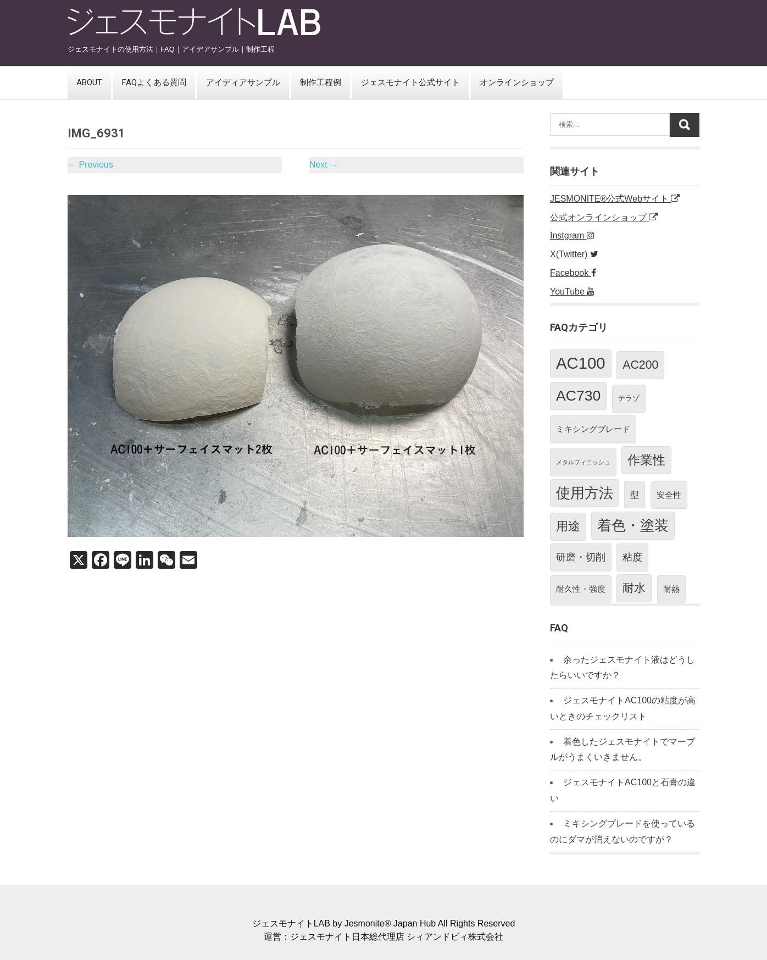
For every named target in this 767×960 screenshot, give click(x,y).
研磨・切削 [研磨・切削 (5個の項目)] (580, 557)
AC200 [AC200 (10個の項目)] (640, 364)
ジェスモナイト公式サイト (410, 82)
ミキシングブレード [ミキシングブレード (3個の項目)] (593, 429)
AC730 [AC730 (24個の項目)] (578, 395)
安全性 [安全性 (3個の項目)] (669, 495)
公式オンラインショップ (604, 217)
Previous (90, 164)
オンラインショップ (517, 82)
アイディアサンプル (243, 82)
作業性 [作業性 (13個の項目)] (646, 460)
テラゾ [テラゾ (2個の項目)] (629, 398)
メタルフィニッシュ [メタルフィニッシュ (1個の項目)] (583, 462)
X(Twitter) (574, 254)
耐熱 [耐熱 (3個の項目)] (671, 588)
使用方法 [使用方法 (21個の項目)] (584, 493)
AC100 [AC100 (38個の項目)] (580, 363)
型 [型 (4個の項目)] (634, 495)
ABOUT (89, 82)
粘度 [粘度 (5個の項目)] (632, 557)
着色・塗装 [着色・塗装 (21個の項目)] (633, 525)
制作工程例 (320, 82)
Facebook (573, 273)
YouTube (572, 291)
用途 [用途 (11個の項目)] (568, 526)
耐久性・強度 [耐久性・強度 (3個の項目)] (580, 588)
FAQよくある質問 (154, 82)
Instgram (572, 235)
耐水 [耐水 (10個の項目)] (634, 588)
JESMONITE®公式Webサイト (615, 198)
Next (323, 164)
